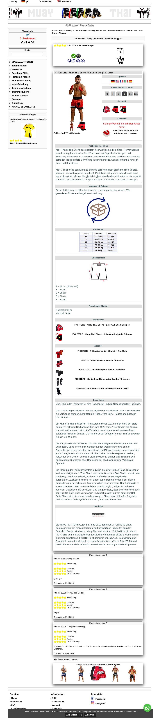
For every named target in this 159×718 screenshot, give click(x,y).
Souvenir (15, 99)
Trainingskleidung (20, 88)
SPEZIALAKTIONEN (21, 62)
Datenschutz (58, 701)
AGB (54, 698)
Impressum (16, 701)
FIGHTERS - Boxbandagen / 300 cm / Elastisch (102, 369)
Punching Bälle (18, 73)
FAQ (13, 705)
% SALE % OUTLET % (22, 107)
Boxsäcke (15, 69)
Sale (91, 25)
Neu (83, 25)
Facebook (98, 699)
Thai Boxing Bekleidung (85, 30)
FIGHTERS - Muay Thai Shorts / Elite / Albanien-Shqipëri (102, 325)
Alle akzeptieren (74, 715)
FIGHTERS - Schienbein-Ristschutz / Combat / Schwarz (102, 379)
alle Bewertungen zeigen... (66, 659)
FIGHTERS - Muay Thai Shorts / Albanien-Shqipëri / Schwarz (102, 334)
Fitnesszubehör (18, 95)
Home (54, 30)
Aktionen (71, 25)
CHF (12, 1)
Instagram (98, 703)
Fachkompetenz (18, 709)
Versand (56, 705)
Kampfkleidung (18, 84)
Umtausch (57, 709)
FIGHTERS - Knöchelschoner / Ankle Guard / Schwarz (102, 388)
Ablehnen (90, 715)
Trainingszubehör (19, 92)
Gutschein (16, 103)
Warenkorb (64, 1)
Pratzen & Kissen (19, 77)
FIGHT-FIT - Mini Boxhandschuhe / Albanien (102, 360)
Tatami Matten (18, 65)
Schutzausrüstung (20, 80)
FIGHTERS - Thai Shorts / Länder (111, 30)
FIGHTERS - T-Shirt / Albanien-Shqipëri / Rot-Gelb (102, 351)
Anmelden (45, 1)
